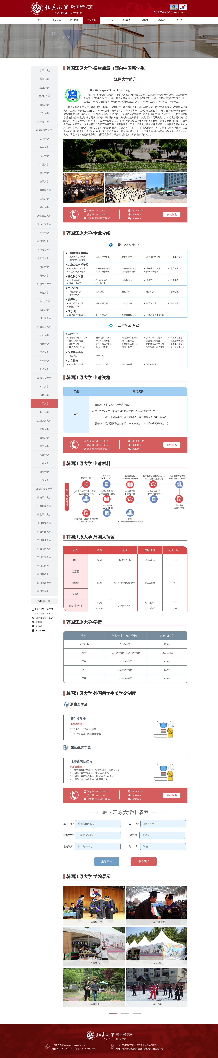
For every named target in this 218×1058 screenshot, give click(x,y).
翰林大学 (44, 344)
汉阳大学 (44, 113)
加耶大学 (44, 472)
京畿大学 (44, 455)
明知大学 (44, 267)
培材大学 (44, 395)
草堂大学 (44, 429)
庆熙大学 (44, 139)
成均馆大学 (44, 96)
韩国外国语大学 (44, 130)
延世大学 (44, 87)
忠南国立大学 (44, 378)
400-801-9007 (40, 630)
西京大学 (44, 275)
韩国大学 (92, 20)
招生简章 (74, 20)
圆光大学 (44, 437)
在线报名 (161, 20)
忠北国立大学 (44, 258)
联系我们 (178, 20)
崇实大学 (44, 309)
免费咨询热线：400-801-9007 (171, 12)
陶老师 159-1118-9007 (44, 609)
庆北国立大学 (44, 215)
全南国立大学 (44, 497)
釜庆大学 (44, 446)
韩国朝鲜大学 (44, 574)
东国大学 (44, 156)
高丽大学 (44, 79)
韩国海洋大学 (44, 583)
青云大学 (44, 386)
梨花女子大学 (44, 122)
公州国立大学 (44, 318)
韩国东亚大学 (44, 540)
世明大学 (44, 361)
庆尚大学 (44, 352)
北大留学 (57, 20)
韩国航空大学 (44, 591)
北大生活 (109, 20)
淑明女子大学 (44, 284)
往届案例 (144, 20)
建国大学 (44, 173)
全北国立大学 (44, 514)
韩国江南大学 (44, 566)
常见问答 (126, 20)
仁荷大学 (44, 198)
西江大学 (44, 104)
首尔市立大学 (44, 250)
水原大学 (44, 480)
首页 (39, 20)
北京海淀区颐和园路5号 (45, 618)
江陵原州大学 (44, 420)
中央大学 (44, 147)
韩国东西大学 (44, 531)
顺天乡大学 (44, 301)
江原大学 (44, 403)
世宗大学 (44, 233)
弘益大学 (44, 164)
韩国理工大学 (44, 326)
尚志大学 (44, 292)
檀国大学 (44, 181)
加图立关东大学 (44, 489)
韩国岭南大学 (44, 549)
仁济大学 (44, 463)
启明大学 (44, 207)
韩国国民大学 (44, 190)
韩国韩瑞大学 (44, 506)
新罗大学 (44, 412)
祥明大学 (44, 335)
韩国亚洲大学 (44, 241)
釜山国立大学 (44, 224)
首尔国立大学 (44, 70)
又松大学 (44, 369)
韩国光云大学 (44, 557)
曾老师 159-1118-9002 (44, 613)
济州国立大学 (44, 523)
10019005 (38, 622)
